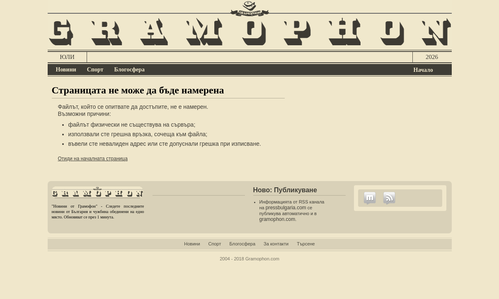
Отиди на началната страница (93, 159)
